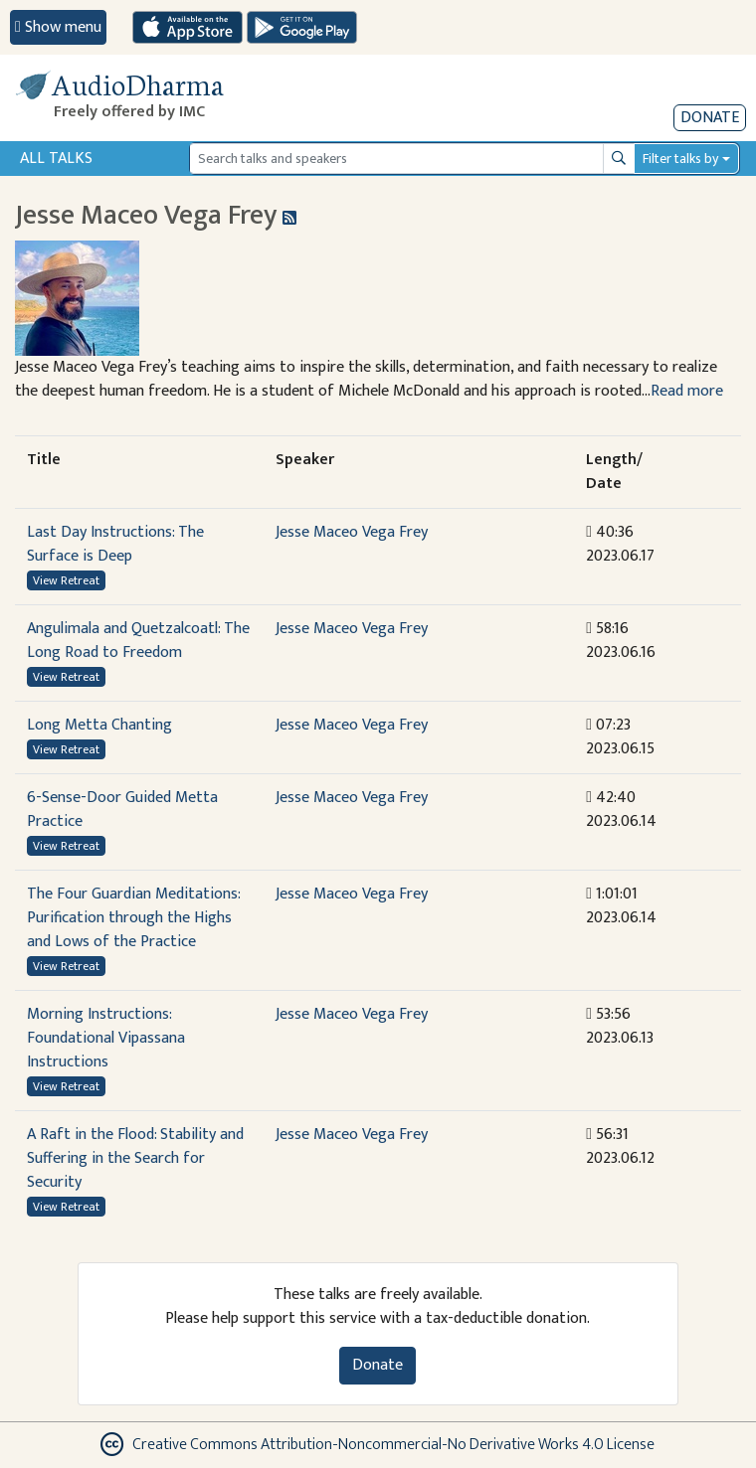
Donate (709, 117)
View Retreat (66, 580)
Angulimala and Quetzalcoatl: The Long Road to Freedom (138, 640)
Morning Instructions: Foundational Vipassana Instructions (106, 1038)
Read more (687, 391)
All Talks (56, 158)
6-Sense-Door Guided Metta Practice (122, 809)
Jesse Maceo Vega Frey (352, 532)
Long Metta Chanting (99, 725)
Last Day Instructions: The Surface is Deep (115, 544)
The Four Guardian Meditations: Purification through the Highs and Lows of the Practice (133, 918)
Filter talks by (680, 158)
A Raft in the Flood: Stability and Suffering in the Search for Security (135, 1158)
